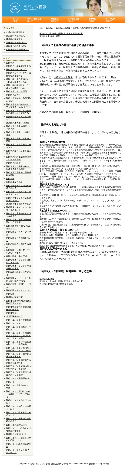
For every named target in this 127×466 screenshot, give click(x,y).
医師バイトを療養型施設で (18, 378)
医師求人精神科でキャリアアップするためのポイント (18, 105)
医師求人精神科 (13, 95)
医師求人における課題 (16, 91)
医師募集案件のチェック (17, 182)
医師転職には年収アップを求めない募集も (18, 251)
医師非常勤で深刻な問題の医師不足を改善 (18, 302)
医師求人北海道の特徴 (50, 36)
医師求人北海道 (13, 163)
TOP (41, 28)
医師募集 (10, 178)
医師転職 (10, 294)
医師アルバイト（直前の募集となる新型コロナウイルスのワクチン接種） (18, 335)
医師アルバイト (13, 323)
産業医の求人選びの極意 (17, 123)
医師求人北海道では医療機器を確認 (56, 284)
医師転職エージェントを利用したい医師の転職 (18, 279)
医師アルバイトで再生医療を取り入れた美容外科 (18, 343)
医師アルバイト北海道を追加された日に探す (18, 373)
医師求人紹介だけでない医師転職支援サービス (18, 74)
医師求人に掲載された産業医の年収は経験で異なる (18, 111)
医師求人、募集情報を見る (18, 66)
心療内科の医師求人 (15, 32)
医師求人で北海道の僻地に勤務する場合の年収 (18, 167)
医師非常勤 (11, 313)
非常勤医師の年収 (14, 316)
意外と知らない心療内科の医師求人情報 (49, 464)
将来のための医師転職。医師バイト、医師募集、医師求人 (70, 112)
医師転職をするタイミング (18, 290)
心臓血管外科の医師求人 (17, 49)
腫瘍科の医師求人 (14, 39)
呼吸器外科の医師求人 (16, 46)
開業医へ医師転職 (14, 297)
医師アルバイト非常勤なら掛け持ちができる (18, 361)
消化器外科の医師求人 (16, 42)
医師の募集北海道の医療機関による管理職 (18, 220)
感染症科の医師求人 (15, 36)
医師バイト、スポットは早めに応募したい (18, 439)
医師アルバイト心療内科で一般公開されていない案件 (18, 349)
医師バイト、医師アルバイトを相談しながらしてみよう (18, 394)
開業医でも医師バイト (16, 434)
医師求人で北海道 (63, 77)
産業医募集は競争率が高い (18, 204)
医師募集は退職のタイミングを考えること (18, 214)
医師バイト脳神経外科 (16, 425)
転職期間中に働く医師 (16, 256)
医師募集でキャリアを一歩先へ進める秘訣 (18, 208)
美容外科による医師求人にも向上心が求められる (18, 80)
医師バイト (11, 382)
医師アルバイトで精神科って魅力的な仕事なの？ (18, 367)
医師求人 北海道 (63, 28)
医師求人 (10, 63)
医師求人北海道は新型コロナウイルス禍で (18, 158)
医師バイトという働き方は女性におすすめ (18, 429)
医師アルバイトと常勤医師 (18, 320)
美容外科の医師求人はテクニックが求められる (18, 86)
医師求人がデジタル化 (16, 69)
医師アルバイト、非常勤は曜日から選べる (18, 355)
